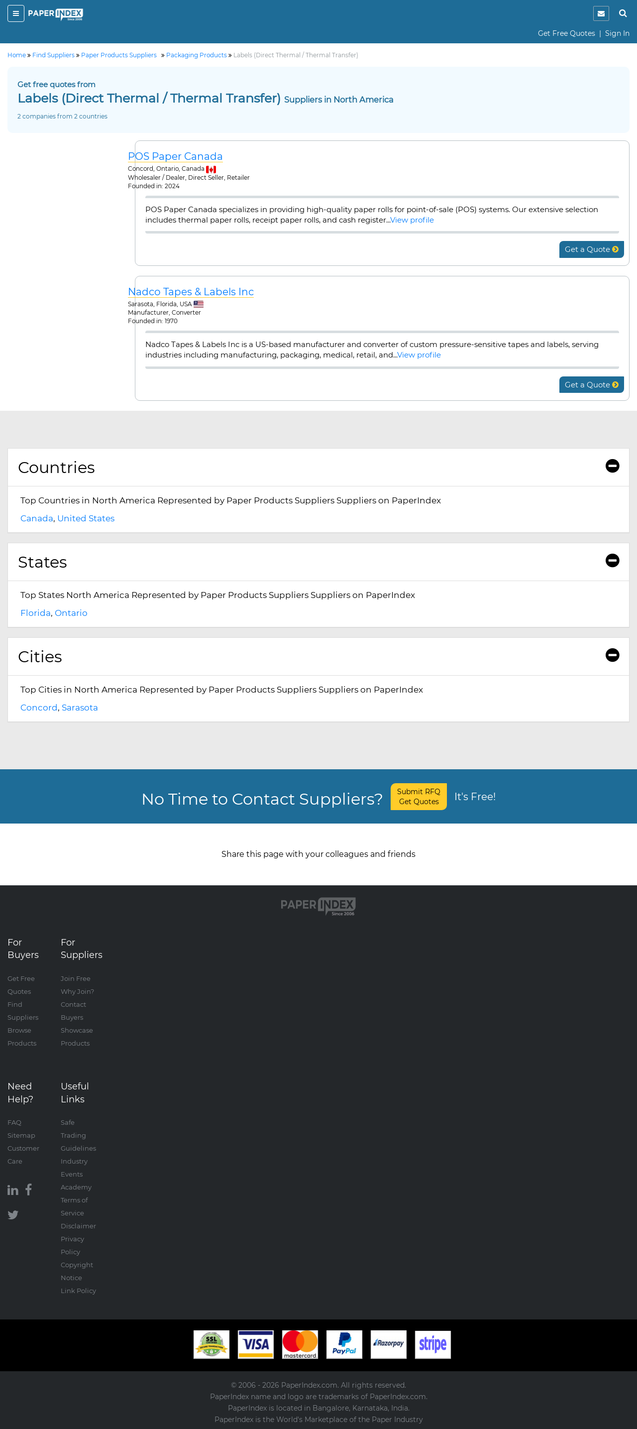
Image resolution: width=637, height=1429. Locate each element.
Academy (76, 1187)
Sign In (617, 33)
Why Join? (77, 991)
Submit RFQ (418, 796)
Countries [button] (318, 467)
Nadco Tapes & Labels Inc (191, 292)
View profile (412, 220)
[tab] (318, 467)
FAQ (14, 1122)
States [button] (318, 562)
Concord (39, 708)
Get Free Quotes (566, 33)
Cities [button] (318, 656)
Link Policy (78, 1291)
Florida (35, 613)
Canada (36, 518)
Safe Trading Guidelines (78, 1135)
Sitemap (21, 1135)
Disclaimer (78, 1226)
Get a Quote (592, 249)
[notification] (601, 13)
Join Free (76, 978)
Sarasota (80, 708)
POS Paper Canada (175, 156)
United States (85, 518)
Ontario (71, 613)
